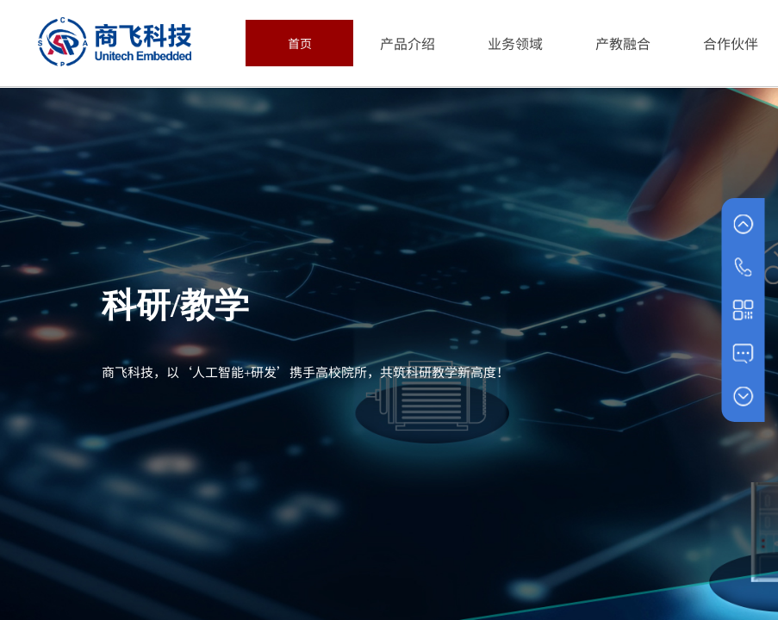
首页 (300, 43)
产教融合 (622, 43)
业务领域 (515, 43)
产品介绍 (407, 43)
